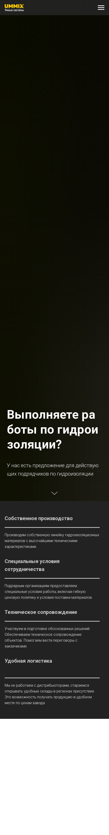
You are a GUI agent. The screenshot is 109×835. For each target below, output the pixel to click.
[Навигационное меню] (101, 7)
